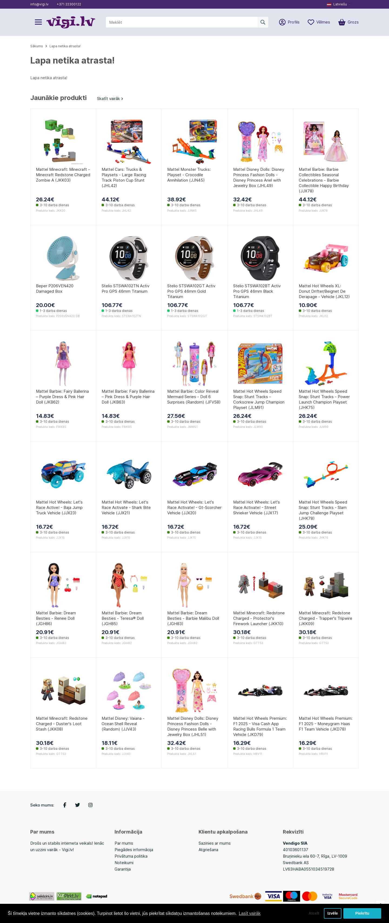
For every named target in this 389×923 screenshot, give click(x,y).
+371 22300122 (69, 4)
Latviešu (337, 4)
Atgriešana (208, 849)
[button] (339, 4)
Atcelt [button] (313, 913)
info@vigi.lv (39, 4)
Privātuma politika (131, 856)
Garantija (123, 869)
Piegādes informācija (134, 849)
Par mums (124, 843)
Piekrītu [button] (362, 913)
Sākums (36, 46)
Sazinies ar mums (215, 843)
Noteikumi (124, 862)
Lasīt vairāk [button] (250, 913)
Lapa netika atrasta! (65, 46)
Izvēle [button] (332, 913)
